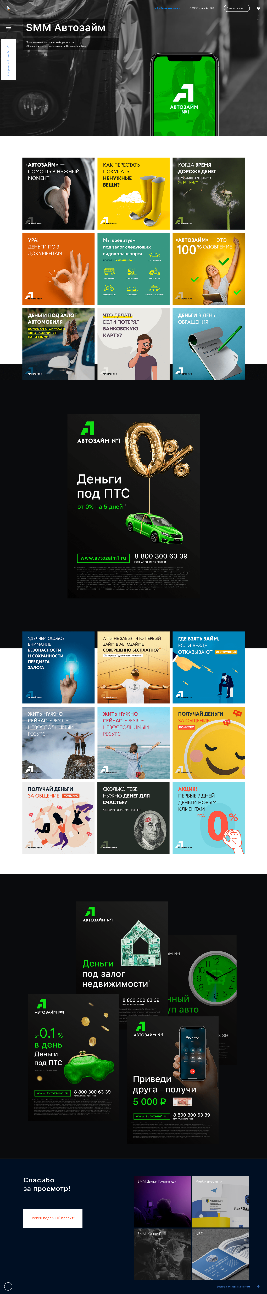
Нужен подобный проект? (53, 1218)
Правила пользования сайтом (232, 1287)
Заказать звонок (237, 8)
